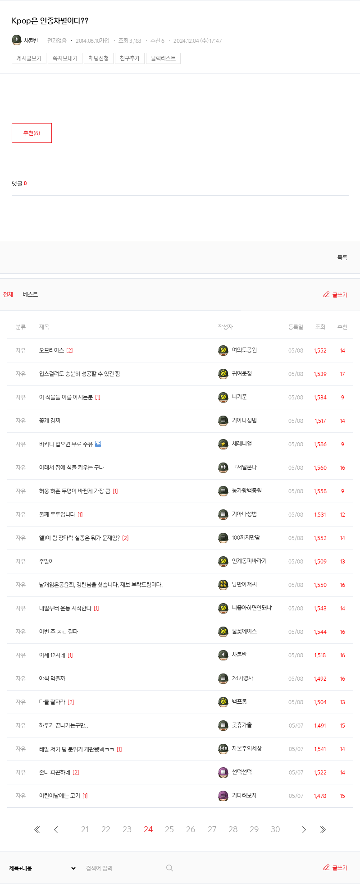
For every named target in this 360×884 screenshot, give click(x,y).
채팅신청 (99, 58)
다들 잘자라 (52, 702)
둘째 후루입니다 (57, 514)
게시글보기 (29, 58)
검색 (170, 868)
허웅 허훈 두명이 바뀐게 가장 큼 (74, 491)
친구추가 (130, 58)
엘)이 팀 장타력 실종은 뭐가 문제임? (79, 538)
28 (233, 829)
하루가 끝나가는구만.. (63, 725)
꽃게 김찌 (49, 420)
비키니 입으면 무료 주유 (66, 444)
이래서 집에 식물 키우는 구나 (71, 467)
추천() (31, 133)
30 (275, 829)
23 (127, 829)
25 (169, 829)
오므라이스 (51, 350)
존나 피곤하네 (54, 772)
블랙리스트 (163, 58)
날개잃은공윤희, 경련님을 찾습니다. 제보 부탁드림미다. (101, 585)
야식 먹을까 (52, 678)
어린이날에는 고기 (59, 795)
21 (85, 829)
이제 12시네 (52, 655)
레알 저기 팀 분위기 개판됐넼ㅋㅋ (76, 749)
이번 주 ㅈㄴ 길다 (58, 631)
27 (212, 829)
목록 (342, 257)
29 (254, 829)
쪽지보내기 (65, 58)
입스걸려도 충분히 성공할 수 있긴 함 (79, 374)
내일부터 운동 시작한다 (65, 608)
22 (105, 829)
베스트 (30, 294)
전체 (8, 294)
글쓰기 (340, 295)
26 (190, 829)
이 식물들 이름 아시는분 (66, 397)
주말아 (46, 561)
